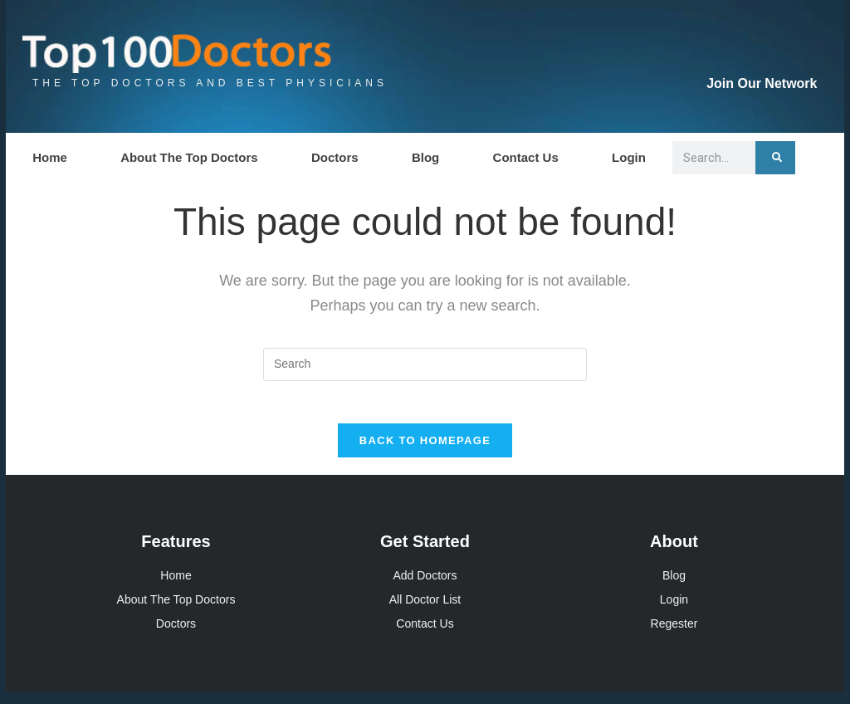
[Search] (775, 157)
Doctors (335, 157)
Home (49, 157)
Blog (425, 157)
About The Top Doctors (189, 157)
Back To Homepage (425, 448)
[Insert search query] (425, 364)
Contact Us (526, 157)
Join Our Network (761, 83)
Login (629, 157)
